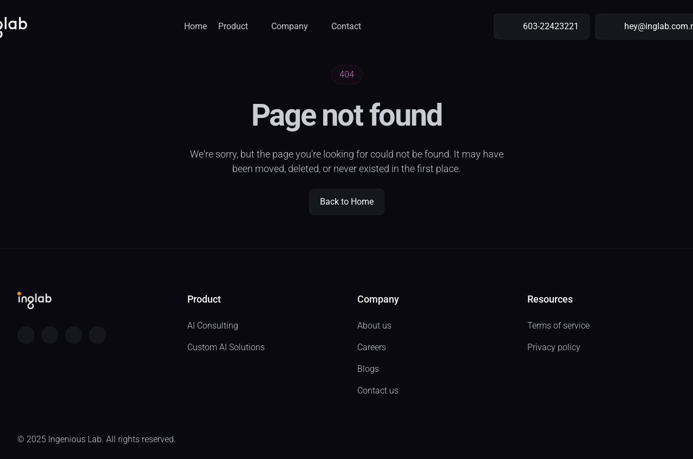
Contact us (377, 390)
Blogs (368, 369)
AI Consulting (212, 325)
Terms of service (558, 325)
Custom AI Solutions (226, 347)
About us (374, 325)
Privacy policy (553, 347)
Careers (371, 347)
